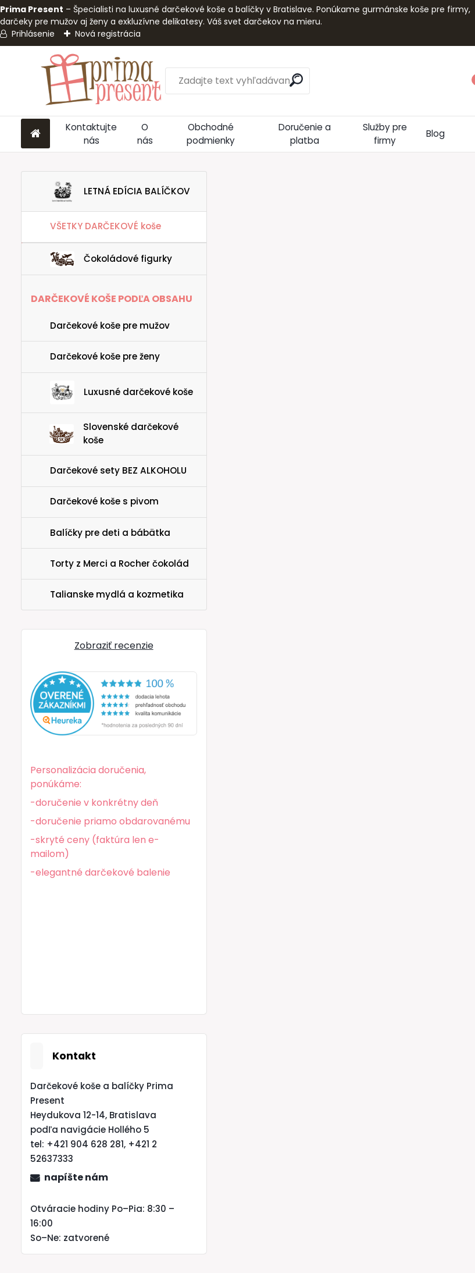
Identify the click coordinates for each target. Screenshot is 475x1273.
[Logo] (101, 81)
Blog (435, 133)
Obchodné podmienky (211, 134)
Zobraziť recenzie (113, 645)
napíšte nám (76, 1177)
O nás (145, 134)
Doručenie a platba (304, 134)
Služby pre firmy (385, 134)
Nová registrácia (108, 34)
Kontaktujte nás (91, 134)
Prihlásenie (33, 34)
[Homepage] (35, 134)
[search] (296, 80)
